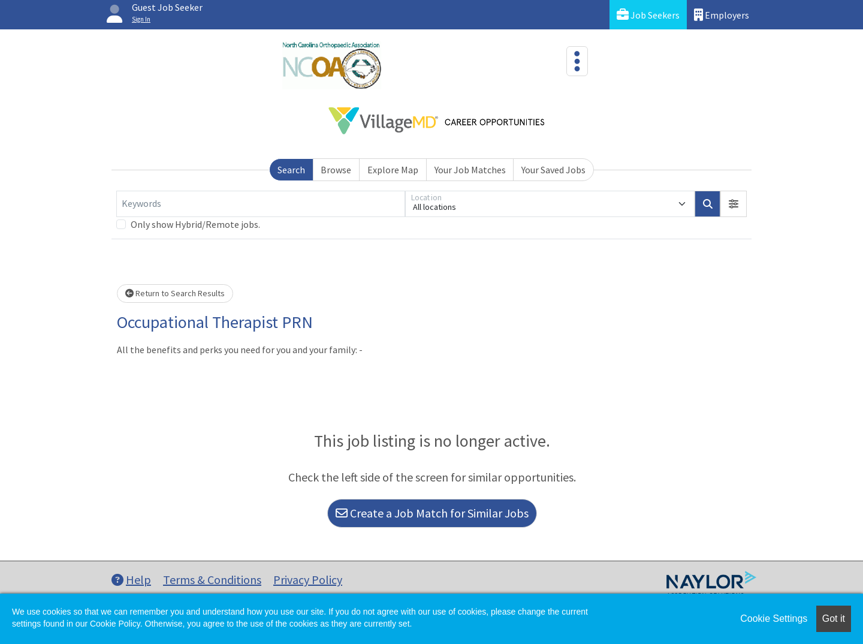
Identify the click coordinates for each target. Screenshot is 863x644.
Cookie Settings (773, 618)
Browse (336, 170)
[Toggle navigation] (577, 61)
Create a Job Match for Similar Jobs (432, 512)
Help (131, 579)
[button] (733, 204)
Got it (833, 618)
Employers (721, 14)
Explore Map (392, 170)
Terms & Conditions (212, 579)
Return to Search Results (175, 293)
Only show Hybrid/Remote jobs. (195, 224)
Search (291, 170)
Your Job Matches (470, 170)
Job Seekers (648, 14)
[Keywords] (260, 204)
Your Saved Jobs (553, 170)
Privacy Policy (307, 579)
